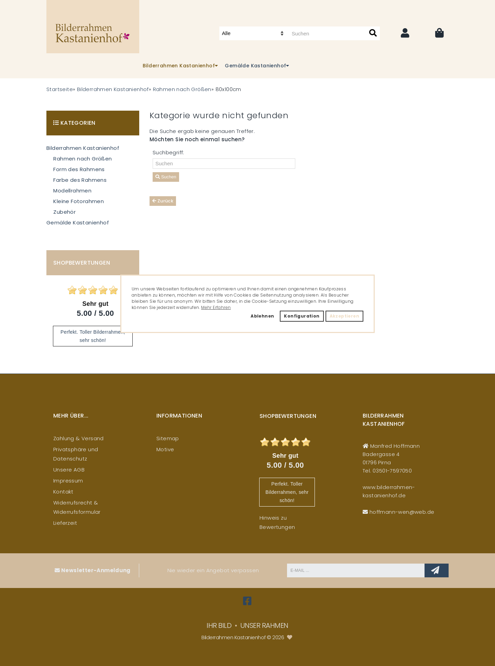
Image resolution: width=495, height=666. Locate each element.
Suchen (165, 176)
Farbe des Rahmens (80, 180)
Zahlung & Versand (78, 438)
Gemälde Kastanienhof (77, 222)
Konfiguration (301, 316)
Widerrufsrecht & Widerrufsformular (77, 507)
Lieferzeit (65, 522)
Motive (165, 449)
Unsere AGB (69, 469)
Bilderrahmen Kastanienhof (82, 148)
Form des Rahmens (78, 169)
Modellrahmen (72, 190)
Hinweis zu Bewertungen (277, 522)
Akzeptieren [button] (344, 316)
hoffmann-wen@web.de (402, 511)
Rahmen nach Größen (82, 158)
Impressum (68, 480)
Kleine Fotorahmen (78, 201)
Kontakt (63, 491)
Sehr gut (95, 303)
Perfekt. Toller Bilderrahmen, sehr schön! (286, 492)
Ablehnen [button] (262, 316)
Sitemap (167, 438)
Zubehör (64, 211)
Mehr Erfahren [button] (216, 307)
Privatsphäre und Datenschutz (75, 454)
